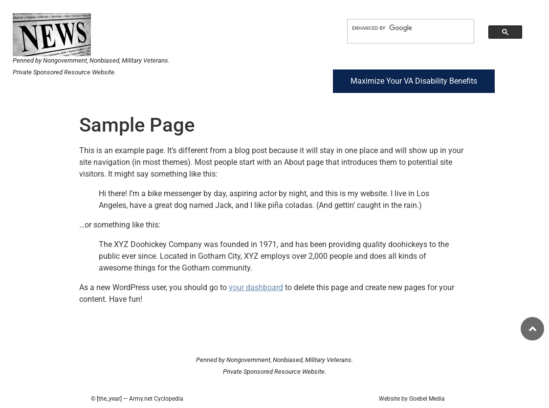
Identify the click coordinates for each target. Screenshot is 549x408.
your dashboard (256, 287)
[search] (402, 28)
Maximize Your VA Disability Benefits (414, 81)
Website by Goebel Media (412, 398)
